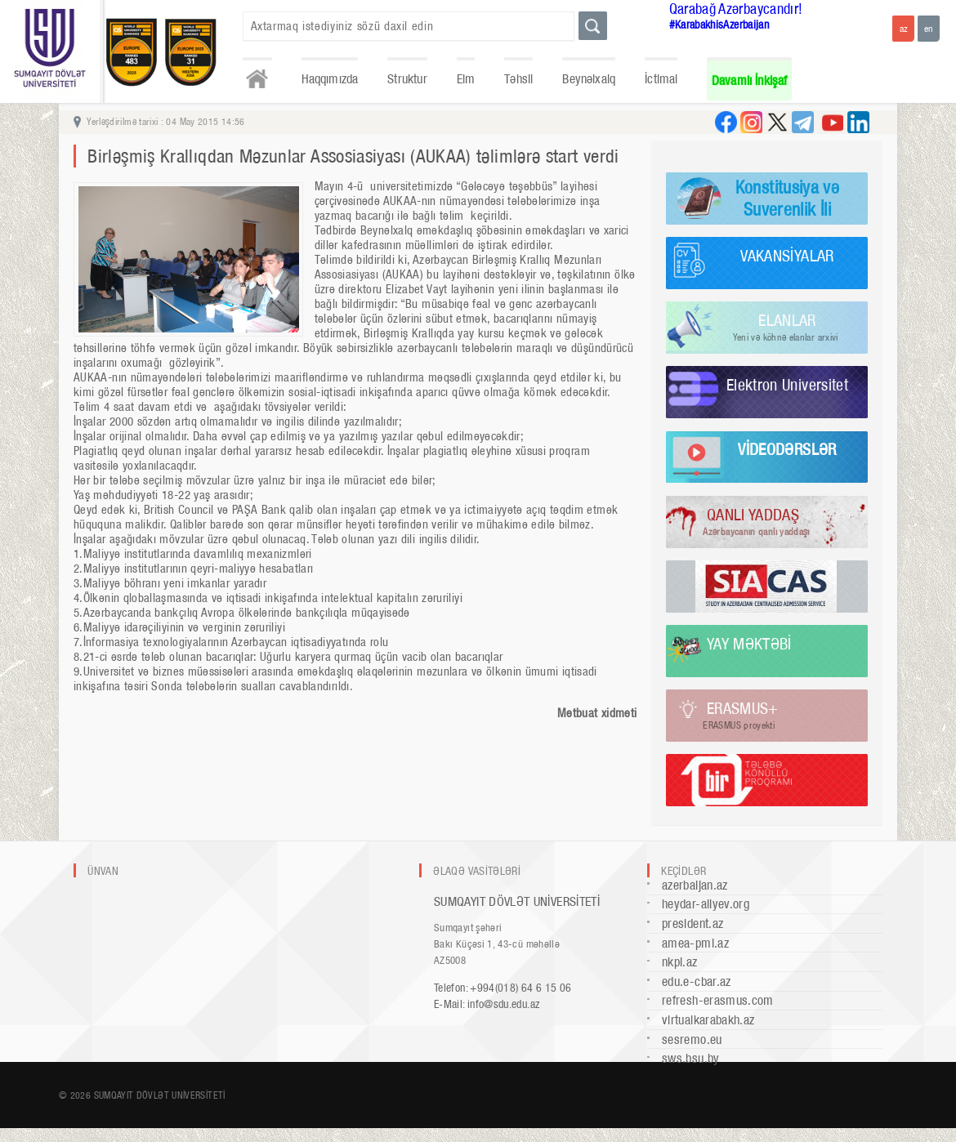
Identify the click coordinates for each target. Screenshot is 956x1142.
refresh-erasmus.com (718, 1000)
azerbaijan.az (695, 885)
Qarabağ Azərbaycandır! (736, 8)
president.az (692, 923)
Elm (466, 79)
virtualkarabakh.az (708, 1020)
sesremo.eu (692, 1039)
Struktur (407, 79)
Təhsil (518, 79)
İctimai (661, 79)
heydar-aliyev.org (705, 904)
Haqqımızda (330, 79)
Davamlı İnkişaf (750, 80)
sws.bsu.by (691, 1058)
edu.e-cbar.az (696, 981)
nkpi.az (680, 962)
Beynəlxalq (588, 79)
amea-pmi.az (695, 943)
